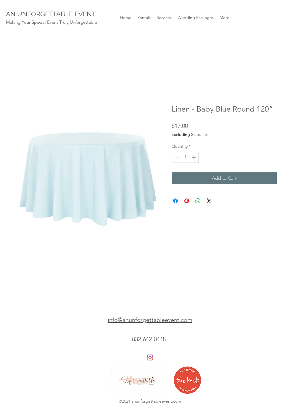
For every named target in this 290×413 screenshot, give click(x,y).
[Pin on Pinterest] (186, 200)
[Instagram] (150, 357)
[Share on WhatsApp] (198, 200)
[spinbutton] (185, 157)
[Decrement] (176, 157)
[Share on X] (209, 200)
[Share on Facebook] (175, 200)
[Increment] (194, 157)
